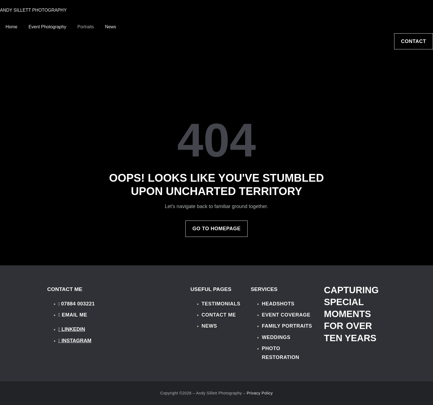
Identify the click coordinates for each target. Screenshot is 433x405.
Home (11, 26)
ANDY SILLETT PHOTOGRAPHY (33, 10)
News (110, 26)
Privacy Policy (260, 393)
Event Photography (47, 26)
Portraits (85, 26)
